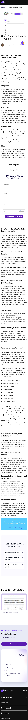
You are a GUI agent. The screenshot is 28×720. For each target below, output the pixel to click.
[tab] (14, 165)
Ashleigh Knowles (10, 45)
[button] (25, 2)
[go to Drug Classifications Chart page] (14, 602)
